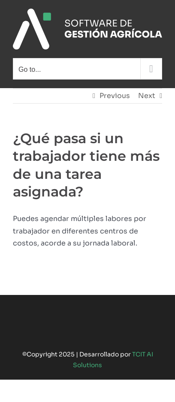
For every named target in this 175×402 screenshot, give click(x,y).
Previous (115, 95)
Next (146, 95)
